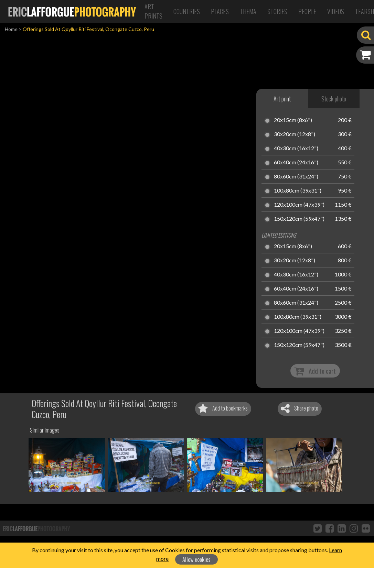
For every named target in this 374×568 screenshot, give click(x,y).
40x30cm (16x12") (296, 148)
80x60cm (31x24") (296, 176)
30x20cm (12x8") (294, 134)
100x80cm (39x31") (297, 191)
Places (220, 11)
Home (11, 29)
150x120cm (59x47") (299, 219)
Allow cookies (196, 559)
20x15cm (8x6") (293, 120)
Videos (335, 11)
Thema (248, 11)
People (307, 11)
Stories (277, 11)
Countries (186, 11)
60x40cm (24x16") (296, 162)
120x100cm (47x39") (299, 205)
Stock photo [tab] (333, 98)
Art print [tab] (282, 98)
